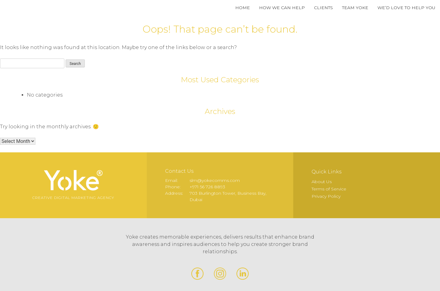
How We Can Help (282, 7)
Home (242, 7)
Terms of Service (329, 189)
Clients (323, 7)
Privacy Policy (326, 196)
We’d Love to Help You (406, 7)
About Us (322, 181)
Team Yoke (355, 7)
